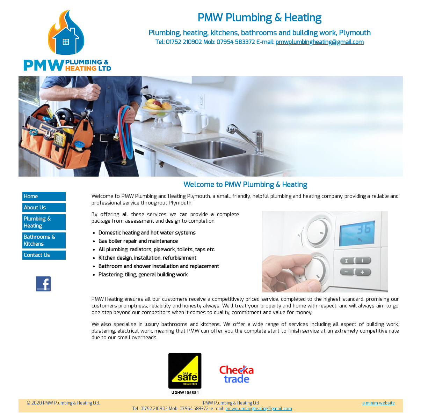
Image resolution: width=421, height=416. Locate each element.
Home (31, 196)
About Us (35, 207)
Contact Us (37, 255)
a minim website (378, 403)
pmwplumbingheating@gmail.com (320, 42)
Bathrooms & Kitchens (39, 240)
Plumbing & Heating (37, 222)
